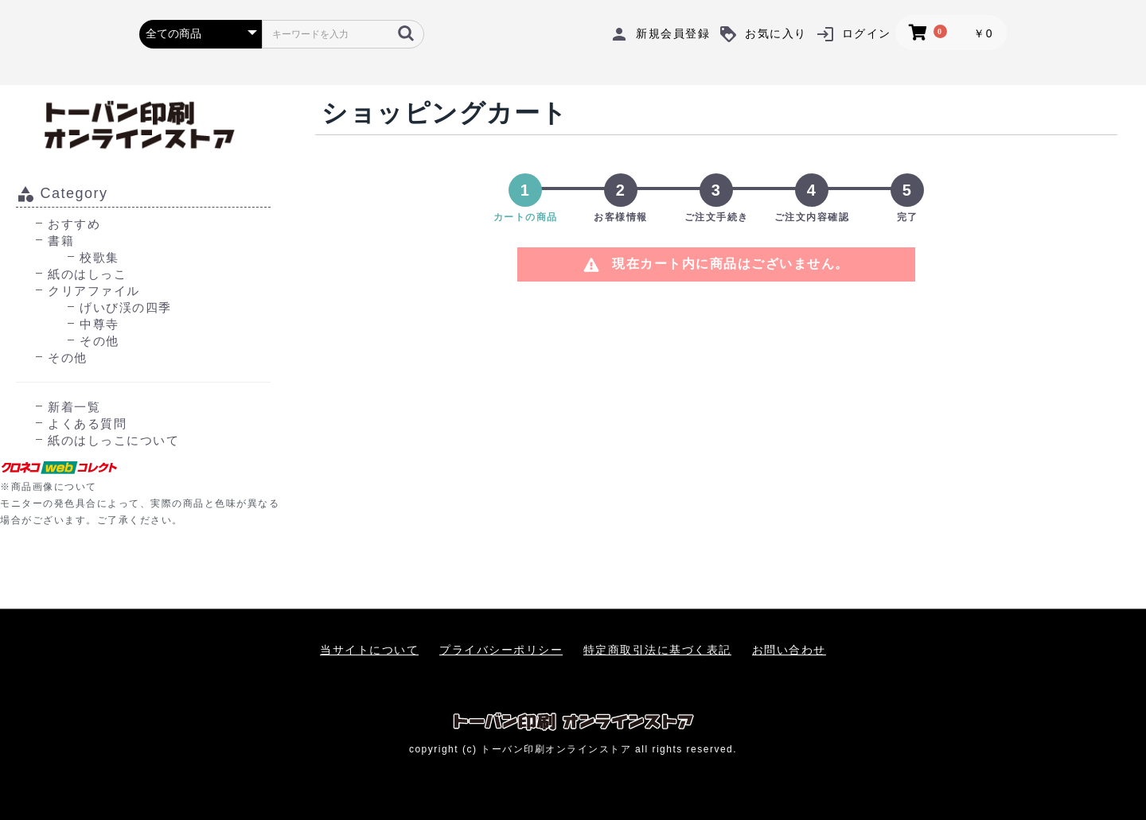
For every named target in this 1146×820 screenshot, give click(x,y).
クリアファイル (94, 290)
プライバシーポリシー (501, 649)
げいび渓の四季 (126, 307)
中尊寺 (99, 324)
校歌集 (99, 257)
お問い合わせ (789, 649)
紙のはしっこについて (113, 440)
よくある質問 (87, 423)
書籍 (61, 240)
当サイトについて (369, 649)
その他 (99, 341)
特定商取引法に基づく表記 (657, 649)
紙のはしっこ (87, 274)
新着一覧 (74, 407)
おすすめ (74, 224)
